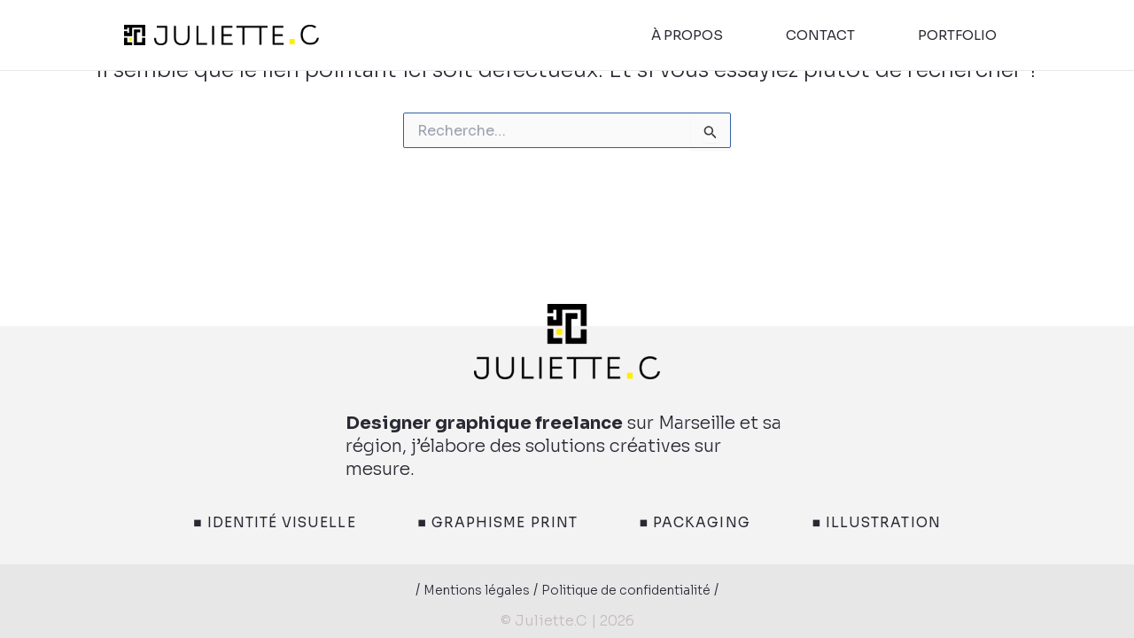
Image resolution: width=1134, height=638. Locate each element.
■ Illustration (911, 523)
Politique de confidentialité (634, 590)
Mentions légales (460, 590)
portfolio (957, 35)
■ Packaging (711, 523)
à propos (687, 35)
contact (820, 35)
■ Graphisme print (493, 523)
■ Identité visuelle (242, 523)
